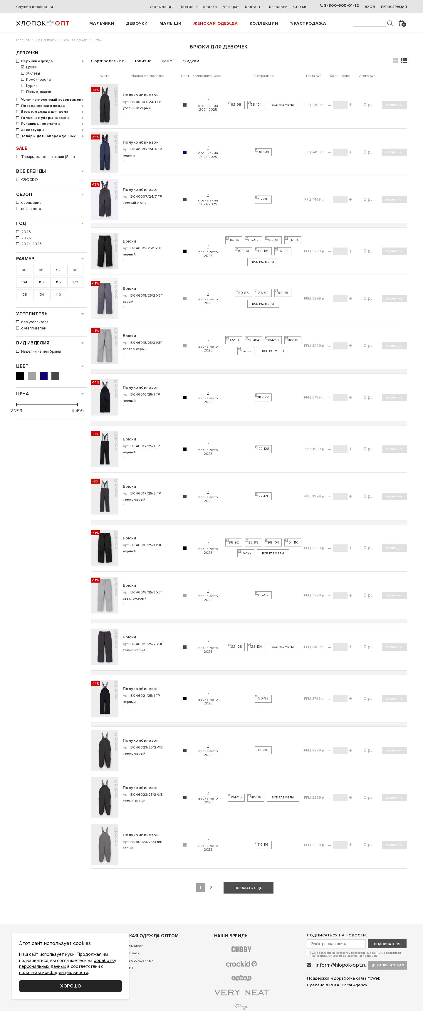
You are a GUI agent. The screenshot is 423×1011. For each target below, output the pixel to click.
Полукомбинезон (141, 94)
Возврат (231, 7)
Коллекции (264, 23)
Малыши (170, 23)
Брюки (129, 241)
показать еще (248, 888)
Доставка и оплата (198, 7)
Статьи (299, 7)
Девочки (137, 23)
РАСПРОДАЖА (310, 23)
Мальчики (101, 23)
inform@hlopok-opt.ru (341, 965)
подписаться (387, 944)
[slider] (16, 404)
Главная (23, 40)
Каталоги (278, 7)
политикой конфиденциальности (53, 972)
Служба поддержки (34, 7)
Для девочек (46, 40)
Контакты (254, 7)
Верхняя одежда (75, 40)
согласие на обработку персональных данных (350, 953)
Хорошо (70, 986)
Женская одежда (215, 23)
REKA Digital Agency (348, 985)
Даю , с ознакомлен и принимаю (356, 954)
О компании (162, 7)
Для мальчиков (130, 946)
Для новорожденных (135, 960)
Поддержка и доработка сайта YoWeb (343, 978)
